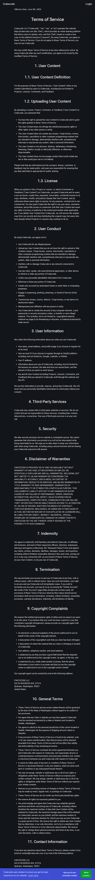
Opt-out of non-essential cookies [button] (69, 874)
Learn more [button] (33, 875)
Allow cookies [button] (86, 874)
